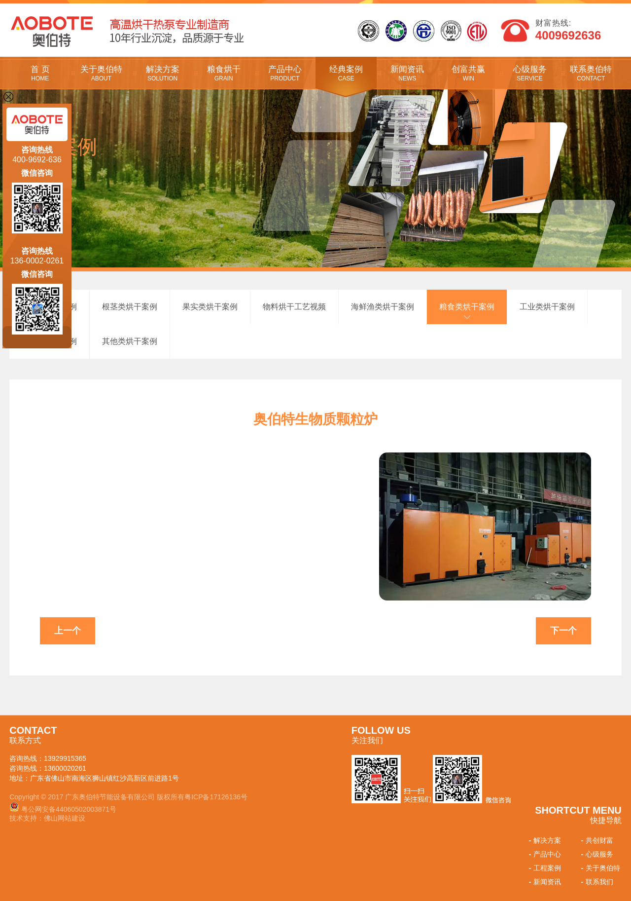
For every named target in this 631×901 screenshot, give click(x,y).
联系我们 (595, 882)
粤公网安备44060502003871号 (68, 809)
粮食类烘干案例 (466, 306)
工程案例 (543, 868)
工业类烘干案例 (547, 306)
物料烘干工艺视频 (294, 306)
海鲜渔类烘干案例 (382, 306)
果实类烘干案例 (210, 306)
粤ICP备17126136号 (215, 797)
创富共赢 (468, 73)
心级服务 (529, 73)
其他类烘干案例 (129, 341)
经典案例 (346, 73)
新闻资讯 (407, 73)
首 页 (39, 73)
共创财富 (595, 840)
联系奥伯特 (591, 73)
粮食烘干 (223, 73)
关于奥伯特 (101, 73)
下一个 (563, 631)
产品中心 (285, 73)
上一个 (67, 631)
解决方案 (162, 73)
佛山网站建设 (64, 818)
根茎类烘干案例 (129, 306)
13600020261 (65, 768)
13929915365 (65, 758)
